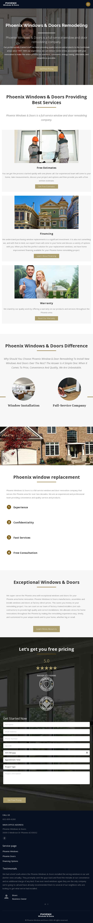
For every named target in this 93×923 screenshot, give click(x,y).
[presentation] (22, 791)
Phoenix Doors (9, 856)
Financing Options (10, 861)
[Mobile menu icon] (88, 4)
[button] (45, 904)
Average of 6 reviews (46, 675)
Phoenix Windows (10, 851)
